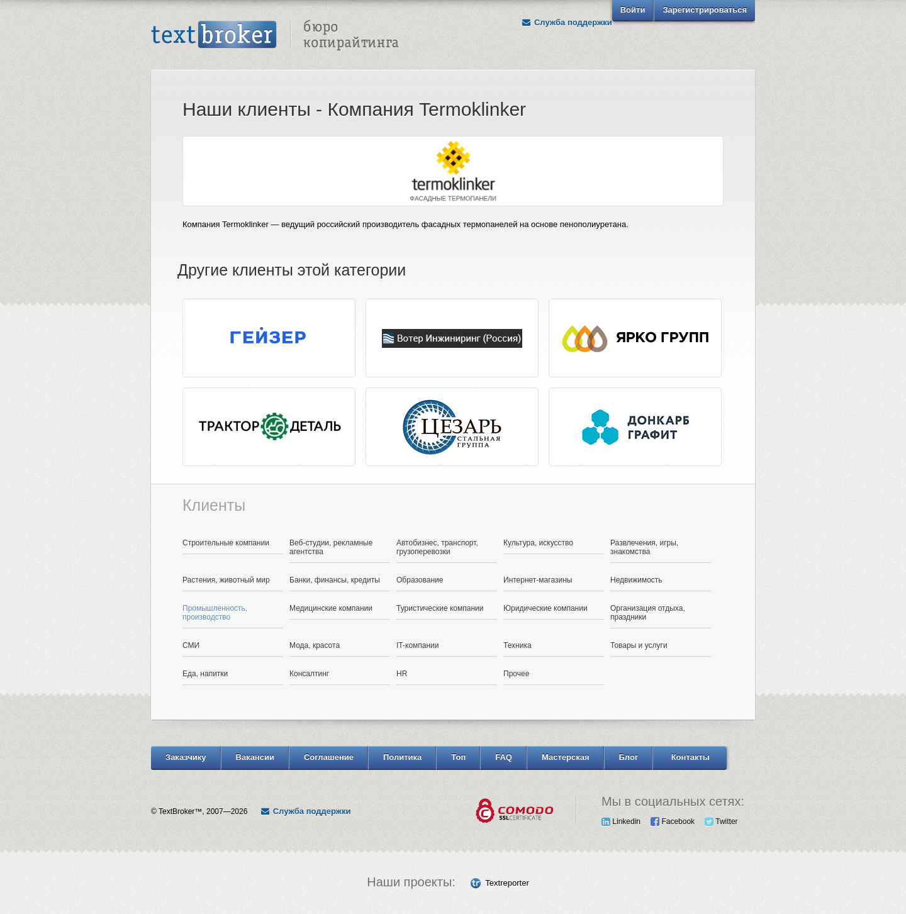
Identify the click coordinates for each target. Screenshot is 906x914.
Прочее (516, 673)
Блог (629, 757)
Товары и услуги (639, 645)
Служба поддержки (567, 22)
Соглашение (329, 757)
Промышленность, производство (214, 612)
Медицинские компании (330, 608)
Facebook (673, 821)
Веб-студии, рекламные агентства (330, 547)
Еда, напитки (205, 673)
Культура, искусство (538, 542)
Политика (402, 757)
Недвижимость (636, 580)
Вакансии (255, 757)
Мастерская (566, 757)
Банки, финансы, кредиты (334, 580)
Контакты (690, 757)
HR (401, 673)
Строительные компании (225, 542)
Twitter (721, 821)
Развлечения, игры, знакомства (644, 547)
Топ (458, 757)
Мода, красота (314, 645)
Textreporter (506, 883)
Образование (419, 580)
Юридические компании (545, 608)
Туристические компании (440, 608)
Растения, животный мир (226, 580)
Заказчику (185, 757)
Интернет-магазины (537, 580)
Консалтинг (309, 673)
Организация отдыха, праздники (647, 612)
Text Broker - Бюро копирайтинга (275, 35)
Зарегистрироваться (705, 9)
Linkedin (620, 821)
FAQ (503, 757)
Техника (517, 645)
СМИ (190, 645)
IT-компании (417, 645)
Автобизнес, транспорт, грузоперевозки (437, 547)
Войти (633, 9)
